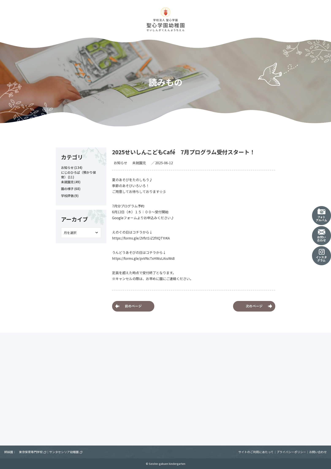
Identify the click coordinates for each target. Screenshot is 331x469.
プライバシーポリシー (291, 452)
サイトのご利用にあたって (256, 452)
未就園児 (139, 162)
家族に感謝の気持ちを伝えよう (133, 306)
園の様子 (67, 188)
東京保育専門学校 (32, 452)
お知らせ (120, 162)
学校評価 (67, 195)
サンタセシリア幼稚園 (65, 452)
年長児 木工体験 (254, 306)
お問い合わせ (318, 452)
